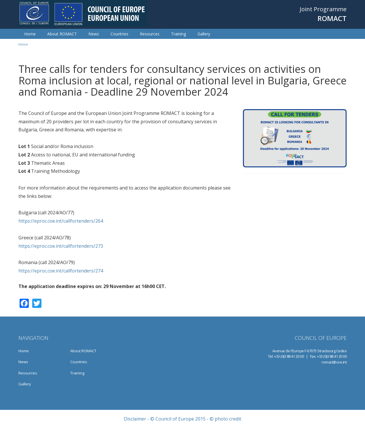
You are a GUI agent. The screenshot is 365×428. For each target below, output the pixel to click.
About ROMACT (62, 34)
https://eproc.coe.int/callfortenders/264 (60, 221)
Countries (119, 34)
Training (178, 34)
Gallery (203, 34)
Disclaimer (135, 419)
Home (30, 34)
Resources (149, 34)
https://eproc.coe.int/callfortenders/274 (60, 271)
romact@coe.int (334, 362)
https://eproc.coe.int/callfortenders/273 (60, 246)
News (93, 34)
